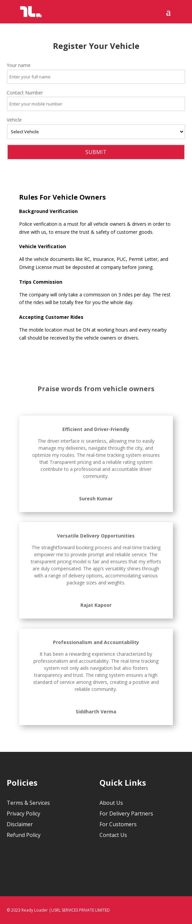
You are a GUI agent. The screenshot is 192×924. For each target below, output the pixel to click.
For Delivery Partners (126, 813)
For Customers (118, 824)
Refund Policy (24, 835)
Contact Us (113, 835)
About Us (111, 802)
